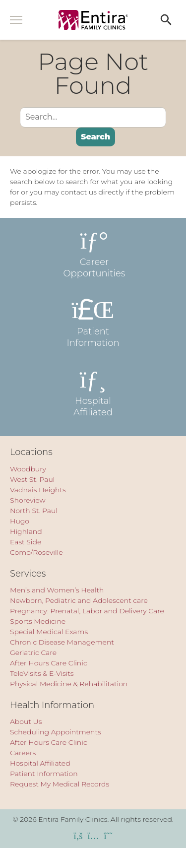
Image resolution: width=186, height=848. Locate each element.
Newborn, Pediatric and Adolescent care (79, 600)
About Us (26, 721)
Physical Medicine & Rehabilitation (68, 683)
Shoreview (28, 500)
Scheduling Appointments (55, 731)
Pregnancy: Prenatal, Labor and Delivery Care (87, 610)
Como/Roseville (36, 552)
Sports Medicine (37, 621)
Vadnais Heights (38, 489)
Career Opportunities (93, 253)
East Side (25, 541)
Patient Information (93, 322)
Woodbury (28, 468)
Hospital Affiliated (93, 392)
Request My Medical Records (59, 784)
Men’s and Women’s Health (57, 590)
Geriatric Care (33, 652)
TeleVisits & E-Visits (42, 673)
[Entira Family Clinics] (93, 20)
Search (95, 136)
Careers (23, 752)
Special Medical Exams (49, 631)
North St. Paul (34, 510)
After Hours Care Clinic (48, 662)
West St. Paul (32, 479)
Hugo (19, 521)
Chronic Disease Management (62, 642)
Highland (26, 531)
